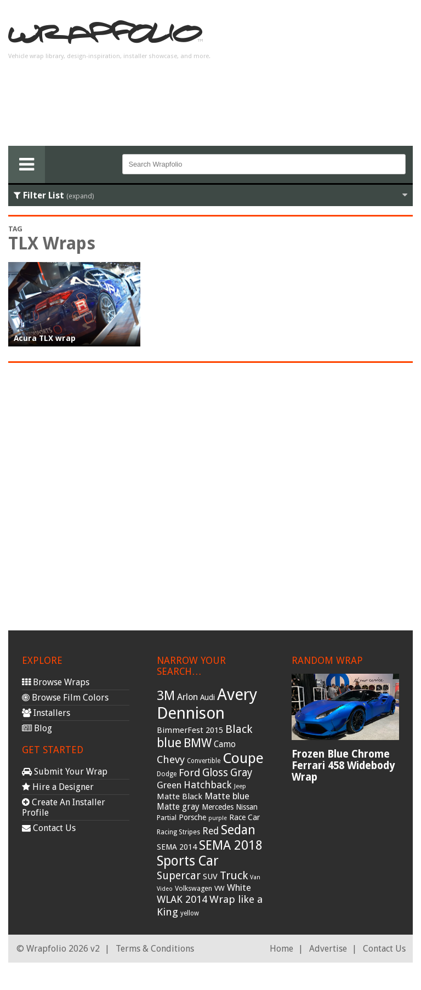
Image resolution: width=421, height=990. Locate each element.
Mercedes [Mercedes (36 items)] (218, 807)
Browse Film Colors (65, 697)
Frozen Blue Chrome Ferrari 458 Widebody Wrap (343, 765)
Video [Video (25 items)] (165, 888)
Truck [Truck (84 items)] (234, 875)
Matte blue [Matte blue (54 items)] (226, 795)
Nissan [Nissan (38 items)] (247, 807)
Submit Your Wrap (64, 771)
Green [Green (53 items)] (169, 785)
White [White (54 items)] (239, 887)
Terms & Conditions (155, 948)
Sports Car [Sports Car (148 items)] (188, 861)
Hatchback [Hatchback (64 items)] (208, 784)
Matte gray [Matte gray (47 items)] (178, 806)
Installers (46, 713)
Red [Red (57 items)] (210, 831)
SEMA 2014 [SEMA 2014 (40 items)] (177, 847)
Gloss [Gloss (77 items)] (215, 772)
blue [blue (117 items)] (169, 743)
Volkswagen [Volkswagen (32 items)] (193, 888)
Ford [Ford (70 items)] (189, 772)
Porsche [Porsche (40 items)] (192, 817)
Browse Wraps (55, 682)
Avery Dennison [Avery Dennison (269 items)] (207, 703)
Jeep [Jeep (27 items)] (240, 786)
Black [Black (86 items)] (238, 729)
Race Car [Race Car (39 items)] (244, 817)
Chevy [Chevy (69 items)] (171, 759)
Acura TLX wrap (45, 338)
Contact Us (49, 828)
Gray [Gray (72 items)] (241, 772)
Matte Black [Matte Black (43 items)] (179, 796)
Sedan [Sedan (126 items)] (238, 830)
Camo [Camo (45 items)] (225, 744)
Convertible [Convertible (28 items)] (203, 761)
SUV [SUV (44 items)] (210, 876)
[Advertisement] (325, 77)
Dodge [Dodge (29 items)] (167, 774)
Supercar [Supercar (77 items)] (179, 875)
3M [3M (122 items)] (166, 695)
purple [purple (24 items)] (217, 818)
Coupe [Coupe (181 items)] (243, 758)
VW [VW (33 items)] (219, 888)
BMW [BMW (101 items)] (198, 743)
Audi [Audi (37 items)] (207, 697)
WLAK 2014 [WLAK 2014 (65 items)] (182, 899)
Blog (37, 728)
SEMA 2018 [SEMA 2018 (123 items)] (231, 845)
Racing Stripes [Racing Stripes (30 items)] (178, 832)
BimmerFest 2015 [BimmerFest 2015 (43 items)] (190, 730)
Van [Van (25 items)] (255, 877)
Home (281, 948)
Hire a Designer (58, 787)
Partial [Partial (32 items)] (167, 817)
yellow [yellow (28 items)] (189, 913)
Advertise (328, 948)
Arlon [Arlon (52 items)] (187, 697)
